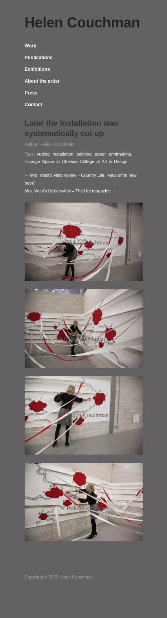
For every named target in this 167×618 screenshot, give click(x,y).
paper (100, 154)
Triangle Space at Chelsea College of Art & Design (76, 161)
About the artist (42, 81)
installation (63, 154)
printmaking (120, 154)
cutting (43, 154)
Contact (33, 104)
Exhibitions (37, 69)
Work (31, 45)
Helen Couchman (57, 144)
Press (31, 93)
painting (84, 154)
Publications (39, 57)
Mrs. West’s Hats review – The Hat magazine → (71, 190)
